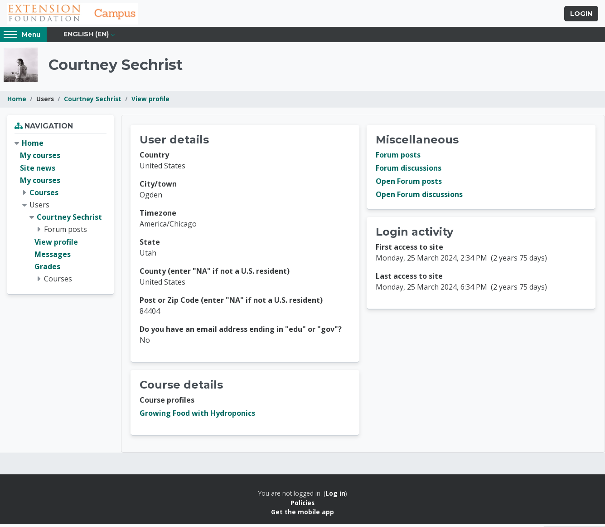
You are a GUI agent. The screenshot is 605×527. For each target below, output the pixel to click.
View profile (150, 102)
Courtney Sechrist (92, 102)
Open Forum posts (409, 184)
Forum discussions (408, 171)
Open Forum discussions (419, 197)
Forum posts (398, 158)
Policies (302, 505)
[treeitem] (60, 214)
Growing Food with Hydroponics (197, 416)
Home (16, 102)
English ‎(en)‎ (86, 37)
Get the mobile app (302, 515)
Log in (335, 496)
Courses (43, 195)
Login (581, 15)
